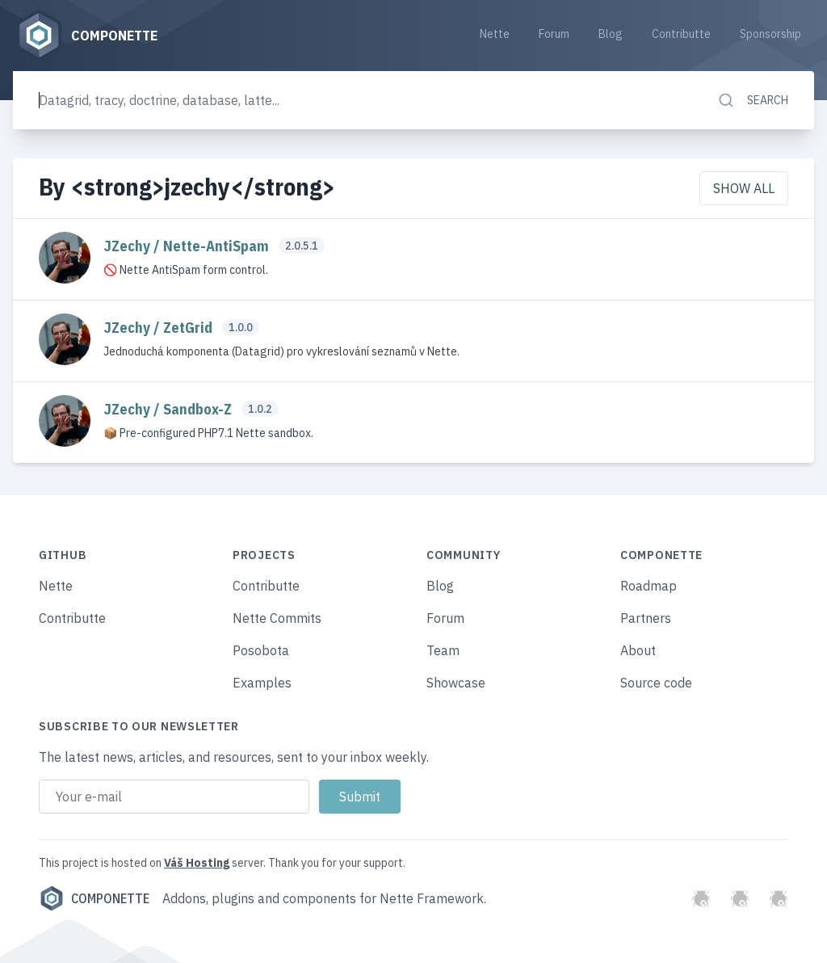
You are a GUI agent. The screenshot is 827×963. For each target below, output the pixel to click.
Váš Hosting (196, 863)
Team (443, 650)
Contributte (681, 34)
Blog (610, 34)
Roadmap (648, 586)
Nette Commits (277, 618)
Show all (744, 188)
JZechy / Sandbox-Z (169, 409)
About (638, 650)
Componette (94, 898)
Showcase (455, 683)
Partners (645, 618)
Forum (554, 34)
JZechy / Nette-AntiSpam (187, 246)
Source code (656, 683)
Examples (262, 683)
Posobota (261, 650)
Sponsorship (770, 34)
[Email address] (174, 797)
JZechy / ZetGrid (159, 327)
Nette (495, 34)
